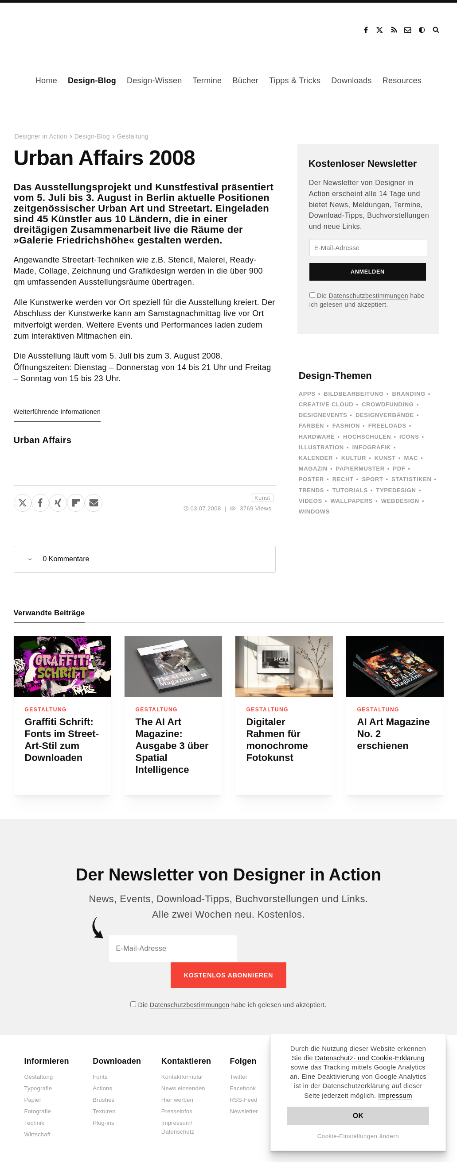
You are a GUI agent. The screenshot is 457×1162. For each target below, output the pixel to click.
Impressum (395, 1095)
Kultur (353, 458)
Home (46, 80)
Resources (402, 80)
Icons (409, 436)
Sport (372, 479)
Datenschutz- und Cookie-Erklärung (370, 1058)
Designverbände (384, 415)
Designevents (323, 415)
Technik (34, 1123)
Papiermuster (360, 468)
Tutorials (350, 490)
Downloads (351, 80)
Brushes (103, 1099)
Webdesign (400, 501)
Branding (408, 393)
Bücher (245, 80)
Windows (314, 511)
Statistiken (411, 479)
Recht (343, 479)
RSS (394, 30)
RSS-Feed (243, 1099)
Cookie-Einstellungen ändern (358, 1136)
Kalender (316, 458)
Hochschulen (367, 436)
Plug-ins (103, 1123)
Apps (307, 393)
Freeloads (387, 425)
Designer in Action (59, 27)
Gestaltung (132, 136)
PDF (399, 468)
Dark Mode (422, 30)
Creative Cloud (326, 404)
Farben (311, 425)
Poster (311, 479)
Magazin (313, 468)
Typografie (38, 1088)
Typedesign (396, 490)
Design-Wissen (154, 80)
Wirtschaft (37, 1134)
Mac (411, 458)
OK (358, 1116)
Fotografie (37, 1111)
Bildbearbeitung (353, 393)
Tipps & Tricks (294, 80)
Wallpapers (351, 501)
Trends (311, 490)
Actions (102, 1088)
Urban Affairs (43, 440)
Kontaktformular (182, 1076)
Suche (436, 30)
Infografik (371, 447)
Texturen (104, 1111)
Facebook (365, 30)
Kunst (262, 497)
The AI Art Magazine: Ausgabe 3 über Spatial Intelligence (172, 745)
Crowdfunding (388, 404)
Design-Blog (92, 80)
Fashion (346, 425)
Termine (207, 80)
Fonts (100, 1076)
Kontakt (408, 30)
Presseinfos (176, 1111)
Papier (33, 1099)
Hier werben (177, 1099)
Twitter (238, 1076)
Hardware (317, 436)
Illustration (321, 447)
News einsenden (183, 1088)
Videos (310, 501)
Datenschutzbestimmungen (368, 295)
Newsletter (244, 1111)
